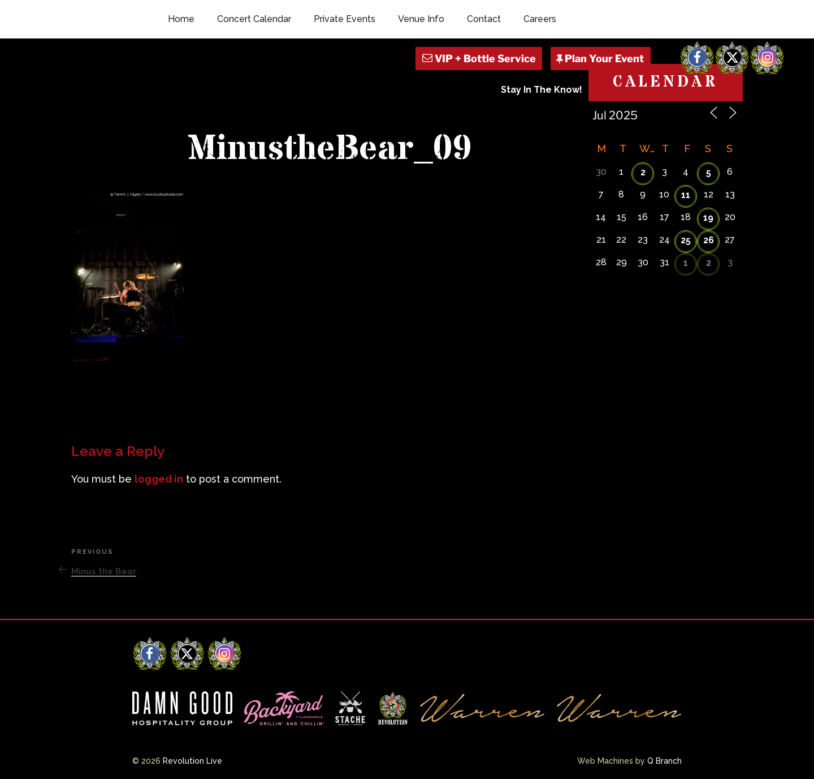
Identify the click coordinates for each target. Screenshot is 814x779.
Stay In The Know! (541, 89)
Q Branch (664, 760)
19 (708, 217)
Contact (484, 19)
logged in (159, 479)
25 (686, 240)
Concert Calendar (254, 19)
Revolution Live (192, 760)
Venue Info (421, 19)
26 (708, 240)
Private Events (344, 19)
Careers (539, 19)
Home (181, 19)
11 (685, 195)
